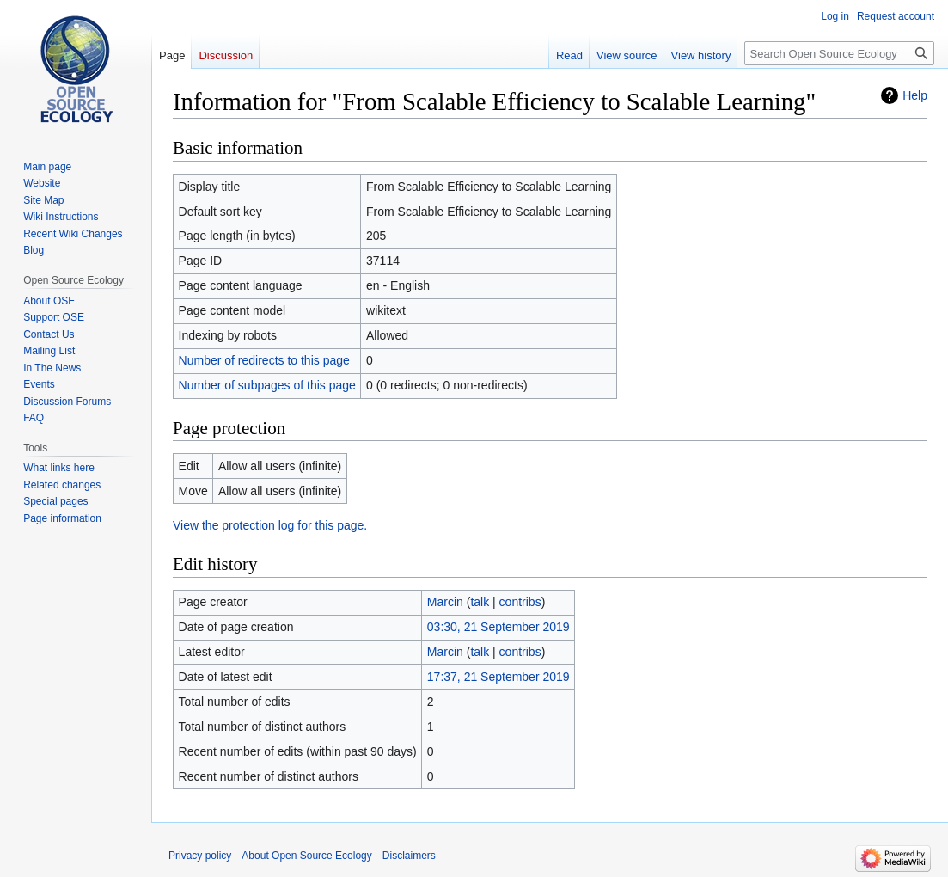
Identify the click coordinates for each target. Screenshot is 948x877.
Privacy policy (199, 855)
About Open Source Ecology (306, 855)
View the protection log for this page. (270, 525)
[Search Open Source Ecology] (839, 53)
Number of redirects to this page (264, 360)
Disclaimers (409, 855)
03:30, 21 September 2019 (498, 627)
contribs (520, 602)
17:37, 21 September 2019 (498, 677)
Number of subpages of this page (267, 385)
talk (479, 602)
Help (914, 95)
